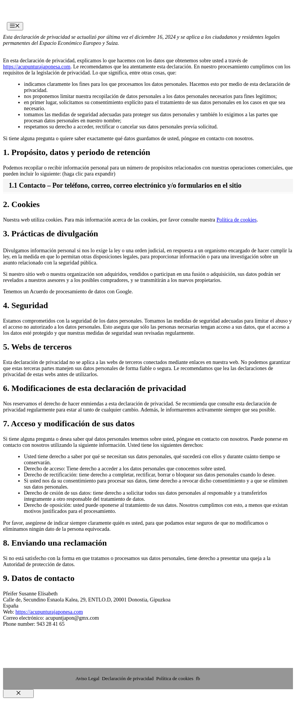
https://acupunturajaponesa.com (37, 67)
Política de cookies (237, 220)
